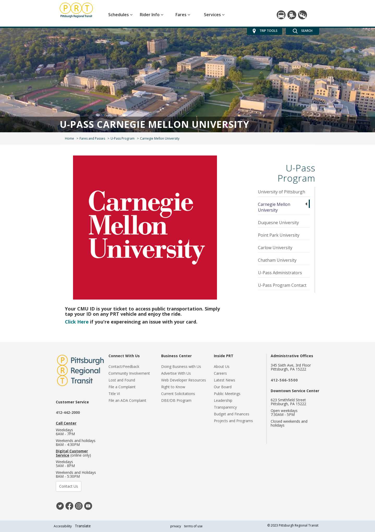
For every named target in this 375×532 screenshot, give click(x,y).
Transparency (225, 407)
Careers (220, 373)
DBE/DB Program (176, 400)
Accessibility (63, 526)
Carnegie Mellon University (274, 207)
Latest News (224, 380)
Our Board (223, 386)
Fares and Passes (92, 138)
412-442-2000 (68, 412)
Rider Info (151, 14)
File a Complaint (122, 386)
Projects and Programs (233, 420)
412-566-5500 (284, 380)
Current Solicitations (178, 393)
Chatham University (277, 260)
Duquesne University (278, 222)
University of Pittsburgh (281, 192)
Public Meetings (227, 393)
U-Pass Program (123, 138)
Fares (183, 14)
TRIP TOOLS (264, 31)
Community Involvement (129, 373)
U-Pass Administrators (280, 273)
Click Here (77, 322)
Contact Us (68, 486)
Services (214, 14)
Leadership (223, 400)
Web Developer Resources (183, 380)
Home (69, 138)
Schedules (120, 14)
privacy (175, 526)
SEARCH (302, 31)
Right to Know (173, 386)
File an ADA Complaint (127, 400)
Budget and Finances (231, 413)
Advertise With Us (176, 373)
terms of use (193, 526)
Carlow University (275, 247)
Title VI (114, 393)
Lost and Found (121, 380)
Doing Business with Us (181, 366)
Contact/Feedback (123, 366)
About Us (221, 366)
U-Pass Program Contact (282, 285)
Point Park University (278, 235)
